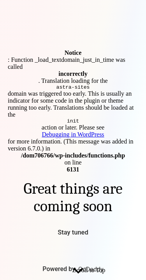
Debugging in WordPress (73, 135)
